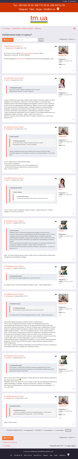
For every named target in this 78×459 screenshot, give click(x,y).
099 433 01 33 (57, 5)
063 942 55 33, (26, 5)
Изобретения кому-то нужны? (13, 46)
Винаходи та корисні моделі (23, 28)
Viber (31, 9)
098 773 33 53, (42, 5)
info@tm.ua (49, 9)
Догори (73, 70)
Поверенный (9, 48)
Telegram (23, 9)
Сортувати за (44, 430)
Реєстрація (73, 1)
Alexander (8, 223)
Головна (7, 28)
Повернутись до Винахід (9, 442)
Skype (39, 9)
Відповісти (7, 39)
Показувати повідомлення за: (20, 430)
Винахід (38, 28)
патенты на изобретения (27, 53)
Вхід (66, 1)
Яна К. (7, 80)
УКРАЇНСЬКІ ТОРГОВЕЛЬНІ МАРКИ (40, 451)
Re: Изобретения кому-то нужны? (14, 78)
